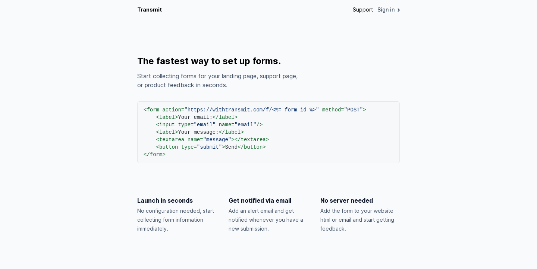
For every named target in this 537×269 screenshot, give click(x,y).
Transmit (149, 9)
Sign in (388, 9)
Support (363, 9)
